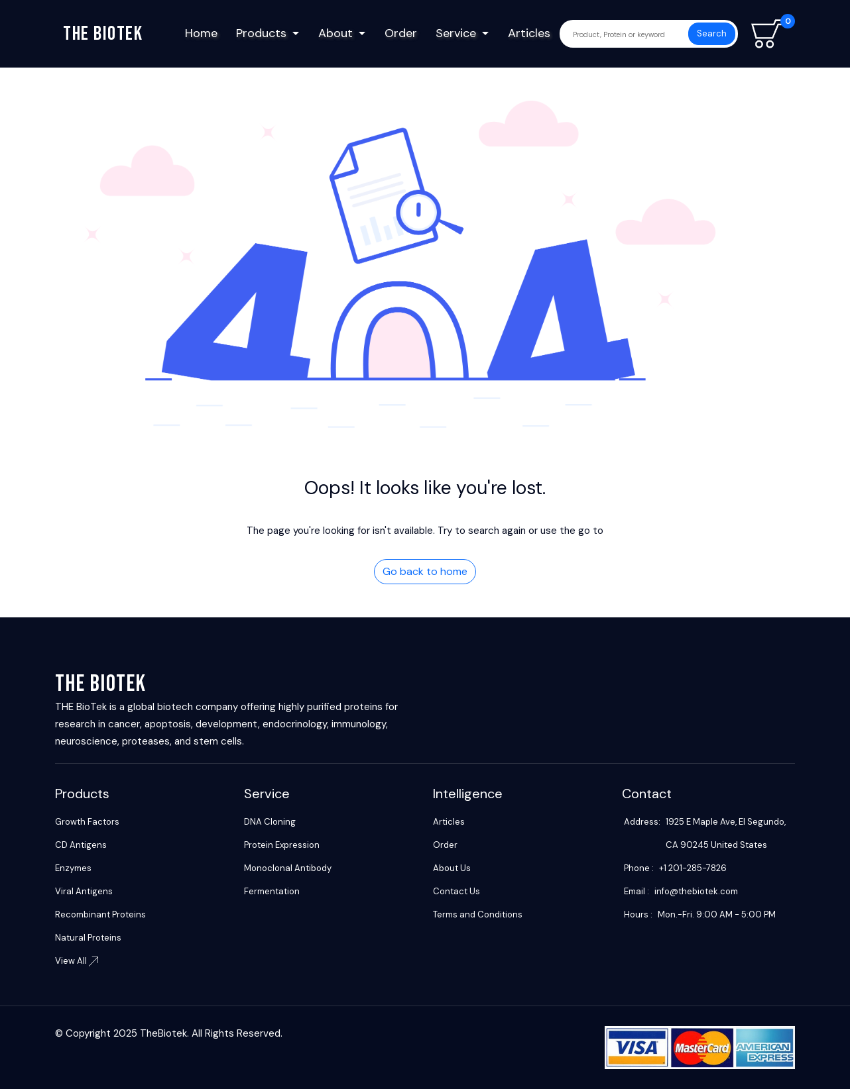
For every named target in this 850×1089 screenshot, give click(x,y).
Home (201, 33)
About (335, 33)
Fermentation (272, 891)
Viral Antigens (84, 891)
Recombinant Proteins (100, 914)
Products (261, 33)
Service (456, 33)
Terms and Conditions (477, 914)
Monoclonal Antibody (288, 868)
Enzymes (73, 868)
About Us (452, 868)
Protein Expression (282, 845)
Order (401, 33)
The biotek (103, 34)
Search (712, 33)
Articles (529, 33)
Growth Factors (87, 821)
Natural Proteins (88, 937)
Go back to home (425, 571)
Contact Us (456, 891)
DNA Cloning (270, 821)
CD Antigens (81, 845)
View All (76, 960)
